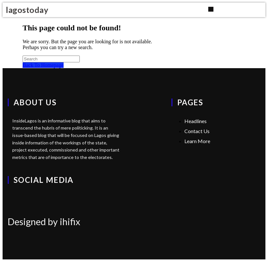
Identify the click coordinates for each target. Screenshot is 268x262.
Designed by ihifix (44, 221)
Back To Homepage (43, 65)
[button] (210, 9)
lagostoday (27, 10)
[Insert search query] (51, 59)
